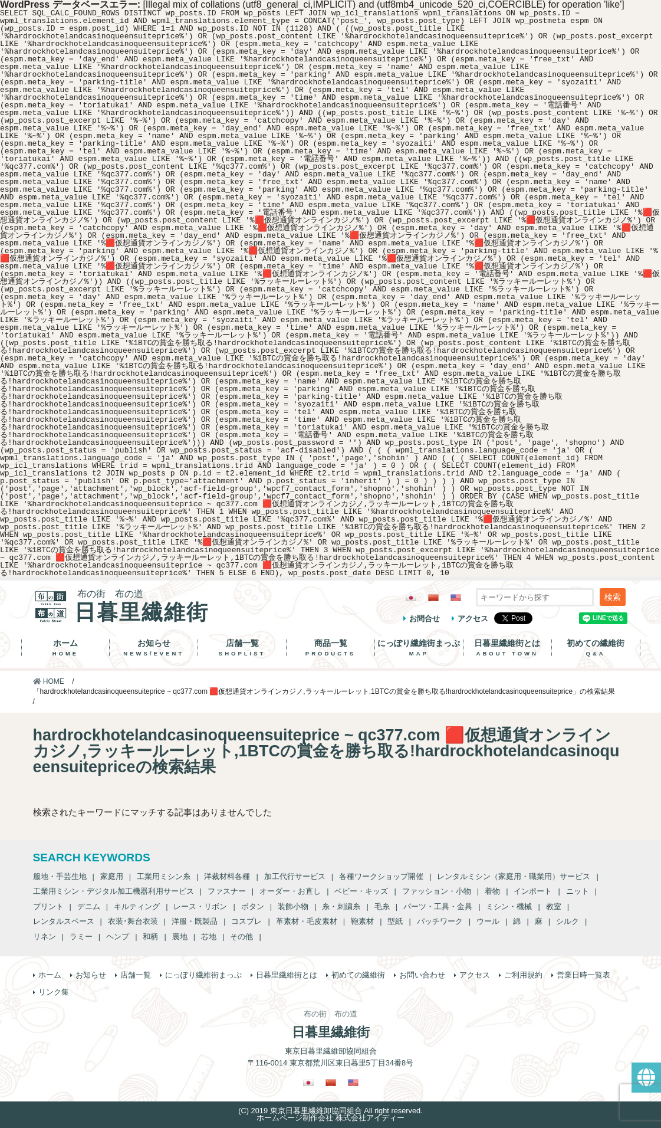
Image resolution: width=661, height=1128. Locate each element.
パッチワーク (440, 921)
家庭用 (111, 876)
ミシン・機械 (509, 906)
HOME (48, 681)
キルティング (137, 906)
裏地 (180, 936)
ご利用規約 (523, 974)
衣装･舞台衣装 (133, 921)
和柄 (150, 936)
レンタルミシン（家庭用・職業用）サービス (513, 876)
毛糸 (382, 906)
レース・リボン (200, 906)
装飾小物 (293, 906)
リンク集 (53, 992)
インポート (533, 891)
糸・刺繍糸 (341, 906)
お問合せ (424, 618)
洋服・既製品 (195, 921)
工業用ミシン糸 (163, 876)
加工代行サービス (294, 876)
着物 (492, 891)
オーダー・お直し (290, 891)
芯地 (208, 936)
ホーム (65, 648)
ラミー (81, 936)
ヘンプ (117, 936)
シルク (567, 921)
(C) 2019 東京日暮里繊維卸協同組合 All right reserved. (330, 1110)
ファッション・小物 (436, 891)
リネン (44, 936)
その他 (241, 936)
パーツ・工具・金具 (437, 906)
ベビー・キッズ (361, 891)
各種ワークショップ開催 (381, 876)
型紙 (395, 921)
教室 (553, 906)
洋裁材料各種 (227, 876)
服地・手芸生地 (60, 876)
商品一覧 (330, 648)
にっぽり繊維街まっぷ (419, 648)
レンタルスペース (63, 921)
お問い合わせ (422, 974)
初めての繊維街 (596, 648)
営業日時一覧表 (583, 974)
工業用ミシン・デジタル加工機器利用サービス (113, 891)
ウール (487, 921)
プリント (48, 906)
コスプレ (246, 921)
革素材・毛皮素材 (306, 921)
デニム (88, 906)
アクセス (473, 618)
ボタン (252, 906)
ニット (577, 891)
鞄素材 (362, 921)
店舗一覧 (242, 648)
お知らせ (153, 648)
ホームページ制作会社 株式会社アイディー (330, 1117)
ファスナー (227, 891)
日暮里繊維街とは (507, 648)
